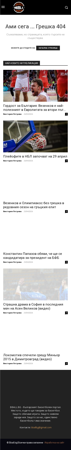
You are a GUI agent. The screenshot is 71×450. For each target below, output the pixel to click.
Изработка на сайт (54, 442)
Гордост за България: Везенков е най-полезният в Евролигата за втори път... (34, 108)
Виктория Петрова (12, 114)
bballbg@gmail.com (41, 427)
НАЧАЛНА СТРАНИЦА (48, 48)
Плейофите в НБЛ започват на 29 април (35, 156)
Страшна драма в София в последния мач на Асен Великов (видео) (33, 306)
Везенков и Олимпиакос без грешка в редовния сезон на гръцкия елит (33, 205)
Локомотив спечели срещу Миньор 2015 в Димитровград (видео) (31, 357)
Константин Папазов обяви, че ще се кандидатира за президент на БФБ (32, 256)
